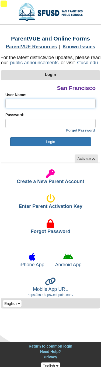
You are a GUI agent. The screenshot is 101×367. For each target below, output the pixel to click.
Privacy (50, 357)
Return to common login (50, 346)
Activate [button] (86, 158)
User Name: (15, 95)
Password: (15, 115)
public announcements (34, 62)
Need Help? (50, 351)
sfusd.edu (87, 62)
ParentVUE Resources (31, 46)
